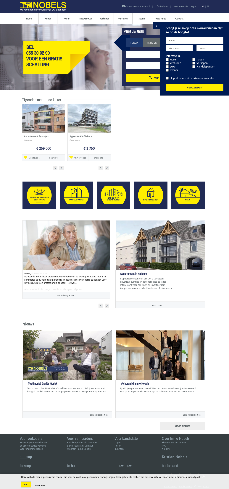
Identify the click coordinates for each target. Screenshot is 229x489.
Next (61, 167)
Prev (56, 167)
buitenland (170, 465)
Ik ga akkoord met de (192, 78)
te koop (25, 465)
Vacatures (160, 18)
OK (26, 484)
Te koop (134, 42)
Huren (67, 18)
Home (29, 18)
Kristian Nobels (174, 456)
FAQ (164, 445)
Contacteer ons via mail (136, 6)
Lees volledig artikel (66, 295)
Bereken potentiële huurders (82, 442)
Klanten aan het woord (174, 442)
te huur (72, 465)
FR (208, 6)
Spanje (141, 18)
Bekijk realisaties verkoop (33, 445)
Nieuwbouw (85, 18)
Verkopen (104, 18)
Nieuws (166, 448)
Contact (179, 18)
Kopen (48, 18)
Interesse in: (173, 56)
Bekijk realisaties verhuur (80, 445)
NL (203, 6)
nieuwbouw (123, 465)
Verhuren (123, 18)
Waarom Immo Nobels (31, 448)
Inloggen (119, 448)
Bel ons (162, 6)
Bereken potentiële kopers (33, 442)
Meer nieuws (157, 305)
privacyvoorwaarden (203, 78)
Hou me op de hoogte (185, 6)
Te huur (152, 42)
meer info (53, 157)
